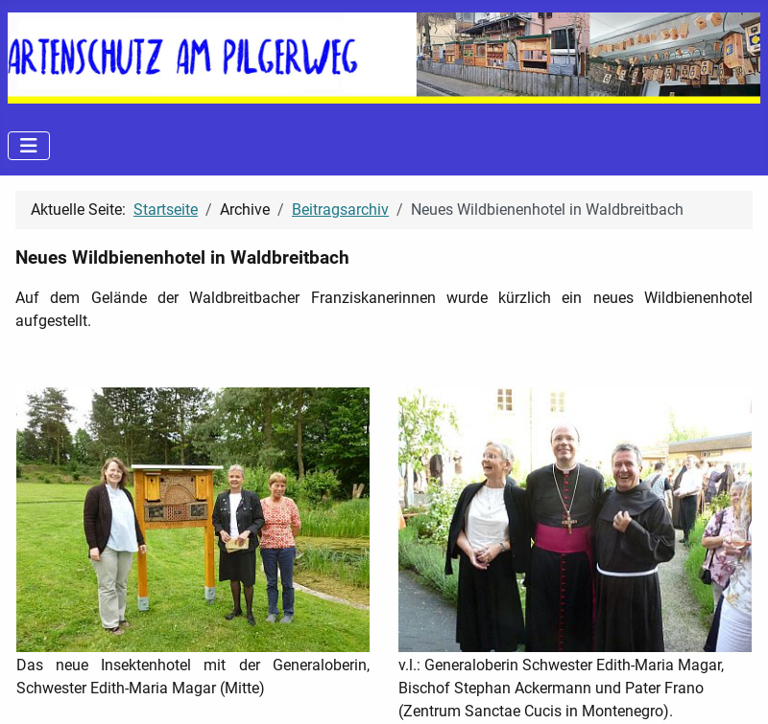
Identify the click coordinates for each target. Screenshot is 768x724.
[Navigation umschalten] (29, 145)
